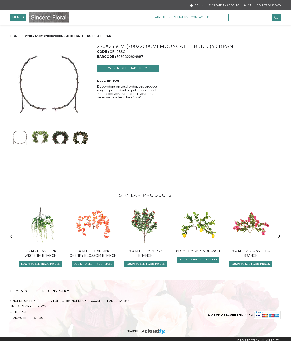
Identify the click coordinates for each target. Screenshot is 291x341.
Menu (17, 17)
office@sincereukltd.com (75, 304)
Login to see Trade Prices (128, 72)
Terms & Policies (24, 295)
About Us (162, 17)
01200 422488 (116, 304)
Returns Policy (55, 295)
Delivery (180, 17)
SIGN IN (196, 4)
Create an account (223, 4)
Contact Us (200, 17)
